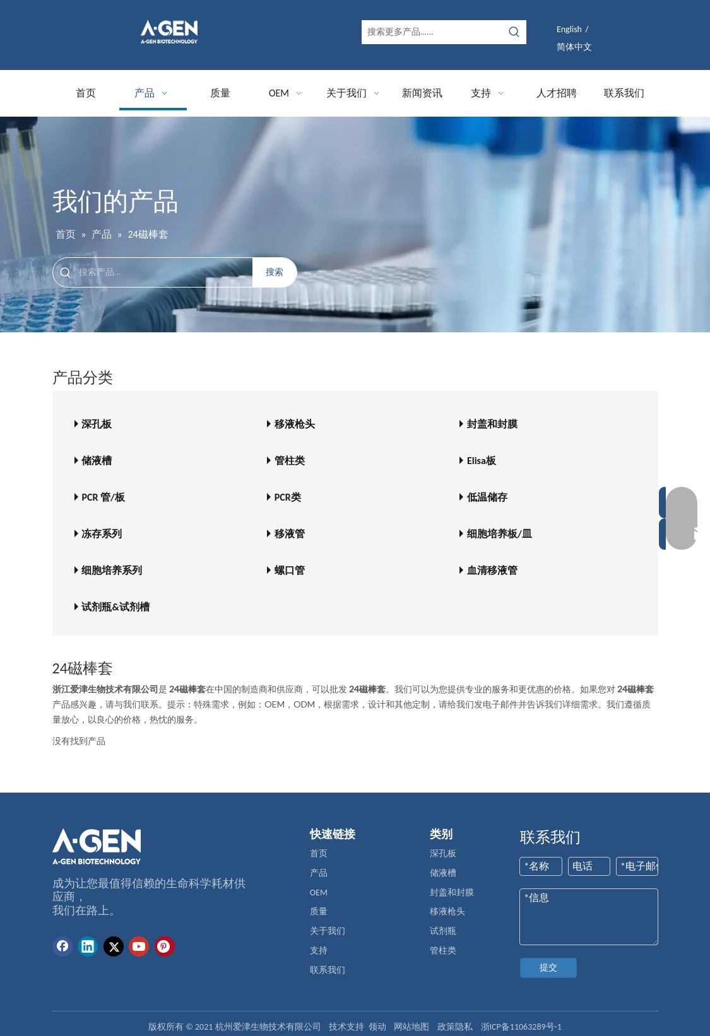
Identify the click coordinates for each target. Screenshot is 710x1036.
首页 (319, 853)
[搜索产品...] (165, 272)
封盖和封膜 (492, 424)
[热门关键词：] (514, 32)
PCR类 (288, 497)
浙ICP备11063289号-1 (521, 1026)
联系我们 (327, 970)
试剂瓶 (443, 931)
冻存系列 (101, 534)
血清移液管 (492, 570)
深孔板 (96, 424)
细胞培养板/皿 (499, 534)
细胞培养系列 (111, 570)
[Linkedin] (88, 946)
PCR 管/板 (102, 497)
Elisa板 (481, 461)
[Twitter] (114, 946)
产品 (319, 873)
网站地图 (411, 1026)
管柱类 (290, 461)
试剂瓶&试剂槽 (115, 607)
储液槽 (96, 461)
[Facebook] (62, 946)
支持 (319, 950)
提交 (548, 967)
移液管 (290, 534)
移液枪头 (295, 424)
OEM (319, 892)
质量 (319, 911)
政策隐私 (455, 1026)
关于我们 (327, 931)
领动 (377, 1026)
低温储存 (487, 497)
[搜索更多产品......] (432, 32)
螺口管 (290, 570)
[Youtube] (139, 946)
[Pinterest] (165, 946)
